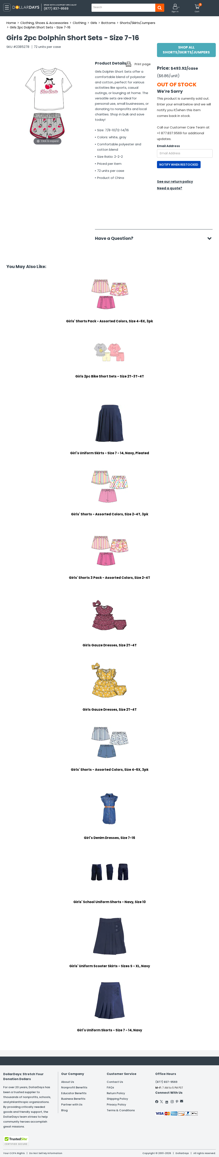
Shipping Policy (117, 1099)
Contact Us (115, 1082)
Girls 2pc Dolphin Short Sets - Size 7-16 (40, 27)
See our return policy (175, 181)
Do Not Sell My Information (45, 1153)
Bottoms (108, 23)
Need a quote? (169, 188)
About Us (67, 1082)
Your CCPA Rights (14, 1153)
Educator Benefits (73, 1093)
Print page (143, 64)
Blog (64, 1110)
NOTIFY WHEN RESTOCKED (178, 164)
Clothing (79, 23)
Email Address (168, 146)
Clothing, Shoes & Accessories (44, 23)
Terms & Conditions (121, 1110)
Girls (93, 23)
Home (11, 23)
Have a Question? (116, 238)
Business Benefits (73, 1099)
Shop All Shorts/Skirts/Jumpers (186, 50)
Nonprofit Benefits (74, 1087)
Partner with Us (71, 1104)
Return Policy (116, 1093)
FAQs (110, 1087)
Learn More (180, 1148)
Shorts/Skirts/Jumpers (137, 23)
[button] (175, 8)
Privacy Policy (116, 1104)
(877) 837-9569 (166, 1082)
